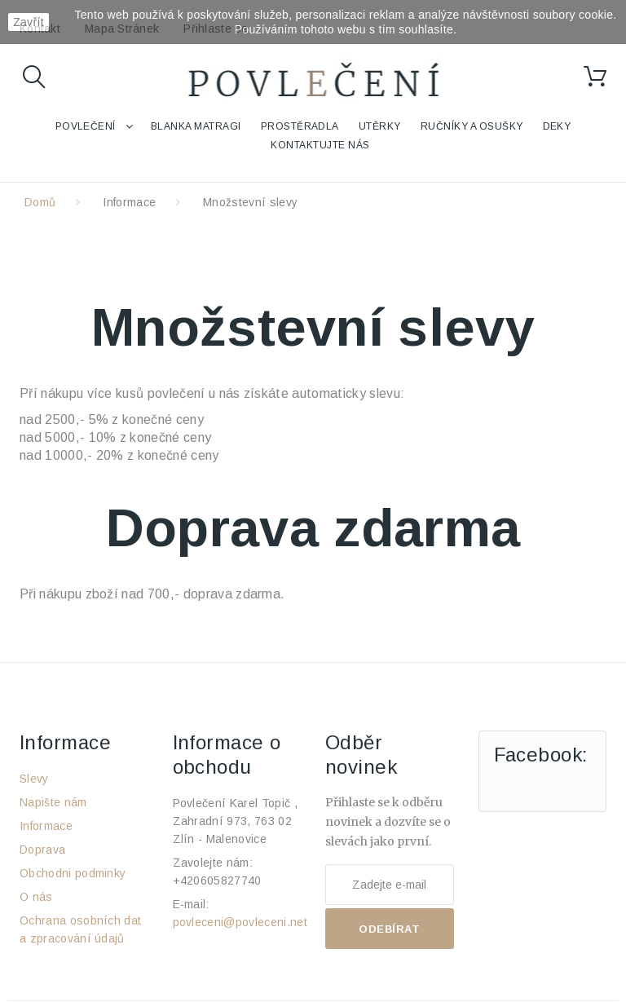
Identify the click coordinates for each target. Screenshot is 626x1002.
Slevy (34, 778)
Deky (557, 126)
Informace (129, 202)
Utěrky (380, 126)
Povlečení (85, 126)
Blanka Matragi (196, 126)
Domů (39, 202)
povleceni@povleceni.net (240, 922)
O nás (36, 896)
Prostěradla (300, 126)
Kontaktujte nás (320, 145)
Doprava (42, 849)
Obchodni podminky (73, 873)
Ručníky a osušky (472, 126)
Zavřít (28, 22)
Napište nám (53, 802)
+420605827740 (217, 880)
